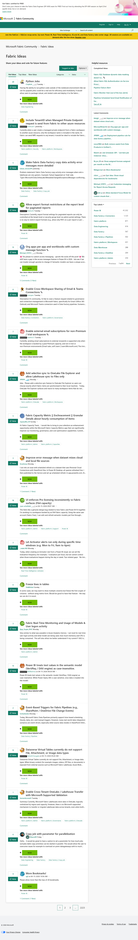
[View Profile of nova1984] (98, 144)
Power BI (24, 233)
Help (118, 24)
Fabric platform (100, 221)
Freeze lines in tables (37, 584)
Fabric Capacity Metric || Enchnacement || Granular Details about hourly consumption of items (54, 416)
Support (100, 19)
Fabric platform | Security (30, 149)
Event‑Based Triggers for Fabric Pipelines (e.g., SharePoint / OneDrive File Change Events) (52, 708)
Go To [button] (126, 25)
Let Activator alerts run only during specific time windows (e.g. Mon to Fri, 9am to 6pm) (53, 543)
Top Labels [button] (98, 204)
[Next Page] (87, 906)
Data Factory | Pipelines (29, 736)
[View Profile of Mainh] (96, 152)
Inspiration (49, 19)
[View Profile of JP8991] (22, 379)
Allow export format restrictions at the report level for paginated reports (55, 205)
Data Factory (25, 191)
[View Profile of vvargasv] (30, 295)
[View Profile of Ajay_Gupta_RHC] (26, 629)
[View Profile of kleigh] (96, 118)
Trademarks (133, 924)
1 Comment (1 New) (28, 491)
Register (102, 24)
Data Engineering (27, 107)
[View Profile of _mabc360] (23, 548)
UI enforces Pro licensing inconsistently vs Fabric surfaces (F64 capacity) (53, 501)
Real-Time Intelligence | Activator (32, 571)
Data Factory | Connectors (30, 318)
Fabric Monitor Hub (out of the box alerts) (111, 93)
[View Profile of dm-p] (100, 193)
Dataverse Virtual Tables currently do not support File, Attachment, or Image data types (54, 751)
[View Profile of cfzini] (96, 175)
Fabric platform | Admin (29, 444)
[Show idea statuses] (78, 74)
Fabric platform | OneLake (30, 402)
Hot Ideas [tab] (12, 74)
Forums (39, 19)
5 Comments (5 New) (28, 280)
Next (128, 263)
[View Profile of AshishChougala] (33, 756)
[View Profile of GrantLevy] (23, 464)
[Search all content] (107, 30)
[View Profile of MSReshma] (31, 671)
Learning (90, 19)
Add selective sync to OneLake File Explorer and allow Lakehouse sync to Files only (53, 374)
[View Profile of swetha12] (30, 337)
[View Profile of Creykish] (29, 84)
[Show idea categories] (63, 74)
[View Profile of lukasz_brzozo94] (26, 169)
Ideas (59, 19)
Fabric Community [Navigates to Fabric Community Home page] (25, 18)
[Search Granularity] (68, 30)
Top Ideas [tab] (22, 74)
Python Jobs (33, 81)
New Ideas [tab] (33, 74)
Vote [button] (14, 87)
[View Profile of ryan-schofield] (25, 506)
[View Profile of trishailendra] (24, 714)
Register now (80, 37)
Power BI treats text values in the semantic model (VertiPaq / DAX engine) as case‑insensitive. (54, 666)
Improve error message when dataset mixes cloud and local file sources (54, 459)
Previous (112, 263)
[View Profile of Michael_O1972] (25, 253)
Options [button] (82, 68)
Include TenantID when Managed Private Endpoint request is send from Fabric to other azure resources (55, 121)
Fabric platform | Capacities (50, 444)
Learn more (6, 11)
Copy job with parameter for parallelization (50, 833)
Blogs (81, 19)
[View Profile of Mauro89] (33, 837)
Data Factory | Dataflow (103, 253)
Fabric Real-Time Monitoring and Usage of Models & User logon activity (55, 624)
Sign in (111, 24)
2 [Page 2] (65, 907)
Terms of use (121, 924)
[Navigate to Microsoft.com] (6, 18)
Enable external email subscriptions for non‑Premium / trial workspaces (56, 332)
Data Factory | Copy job (41, 191)
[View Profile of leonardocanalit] (25, 798)
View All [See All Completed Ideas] (98, 104)
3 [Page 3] (70, 907)
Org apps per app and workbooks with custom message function (52, 248)
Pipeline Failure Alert (102, 87)
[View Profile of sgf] (27, 876)
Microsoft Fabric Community (21, 46)
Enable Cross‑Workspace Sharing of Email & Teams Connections (54, 290)
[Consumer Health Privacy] (30, 932)
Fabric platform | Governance (53, 318)
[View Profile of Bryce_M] (97, 161)
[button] (68, 68)
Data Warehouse (100, 247)
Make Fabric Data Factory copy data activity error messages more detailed (54, 163)
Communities (70, 19)
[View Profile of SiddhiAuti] (30, 587)
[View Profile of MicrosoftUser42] (100, 127)
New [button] (30, 99)
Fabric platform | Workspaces (52, 149)
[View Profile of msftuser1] (31, 126)
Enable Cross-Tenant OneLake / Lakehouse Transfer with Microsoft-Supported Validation (54, 793)
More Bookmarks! (36, 873)
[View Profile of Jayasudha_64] (25, 422)
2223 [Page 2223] (82, 907)
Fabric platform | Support (49, 529)
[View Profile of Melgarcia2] (98, 170)
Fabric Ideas (47, 46)
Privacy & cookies (108, 924)
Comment (24, 112)
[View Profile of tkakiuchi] (30, 211)
